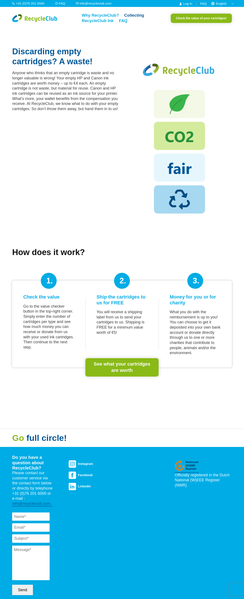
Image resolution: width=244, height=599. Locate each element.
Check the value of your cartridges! (201, 18)
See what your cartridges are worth (122, 367)
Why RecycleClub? (100, 15)
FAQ (60, 3)
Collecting (134, 15)
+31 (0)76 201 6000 (28, 3)
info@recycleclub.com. (32, 503)
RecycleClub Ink (98, 20)
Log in (187, 3)
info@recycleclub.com (93, 3)
